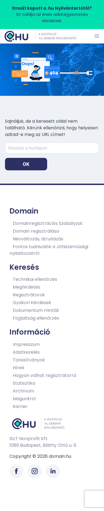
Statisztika (24, 383)
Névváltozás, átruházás (38, 239)
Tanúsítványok (29, 360)
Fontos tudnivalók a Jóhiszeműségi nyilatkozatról (48, 249)
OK (26, 164)
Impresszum (26, 344)
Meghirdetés (26, 287)
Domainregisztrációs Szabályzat (48, 223)
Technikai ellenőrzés (35, 279)
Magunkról (24, 399)
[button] (97, 36)
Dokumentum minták (36, 310)
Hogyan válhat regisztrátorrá (44, 375)
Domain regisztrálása (36, 231)
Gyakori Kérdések (32, 302)
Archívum (23, 391)
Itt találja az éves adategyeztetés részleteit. (52, 14)
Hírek (18, 367)
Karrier (20, 406)
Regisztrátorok (29, 295)
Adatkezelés (26, 352)
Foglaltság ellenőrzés (36, 318)
